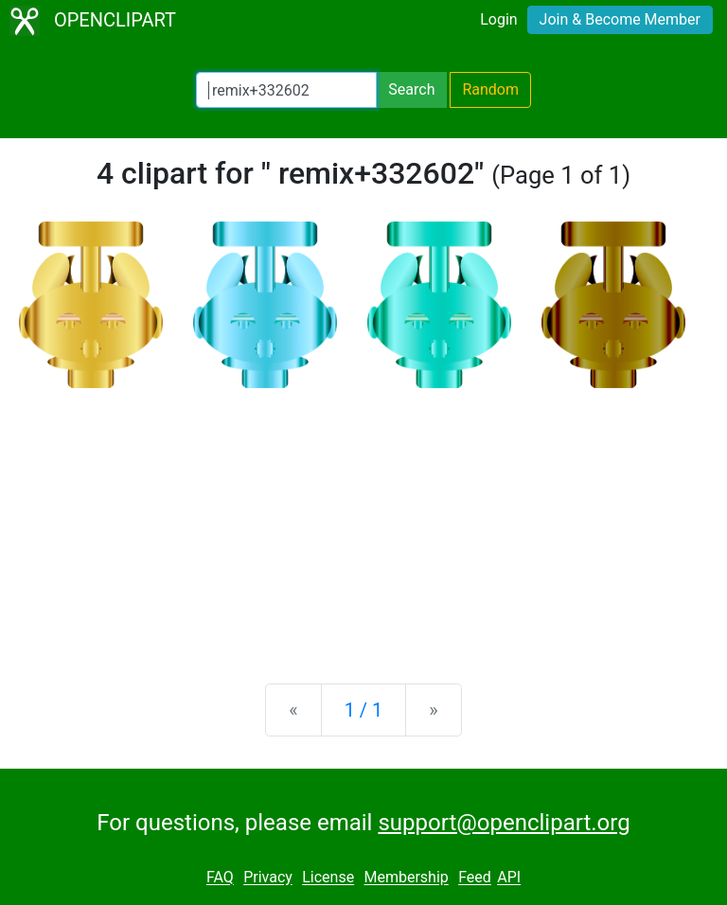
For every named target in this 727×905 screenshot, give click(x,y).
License (328, 878)
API (509, 878)
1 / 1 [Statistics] (364, 710)
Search (411, 89)
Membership (406, 878)
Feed (474, 878)
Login (498, 19)
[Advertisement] (363, 520)
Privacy (268, 878)
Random (490, 89)
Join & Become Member (620, 19)
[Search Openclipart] (286, 90)
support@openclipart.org (503, 822)
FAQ (220, 878)
